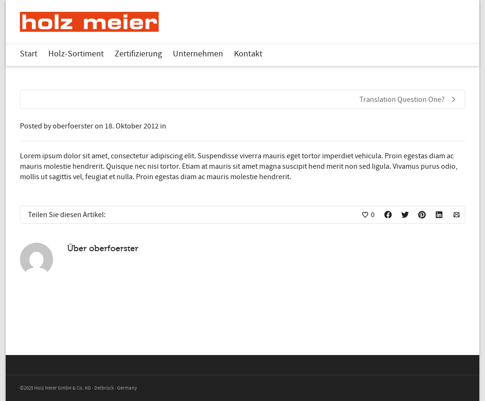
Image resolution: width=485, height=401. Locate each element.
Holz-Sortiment (76, 53)
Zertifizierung (138, 53)
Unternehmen (198, 53)
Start (28, 53)
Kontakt (248, 53)
